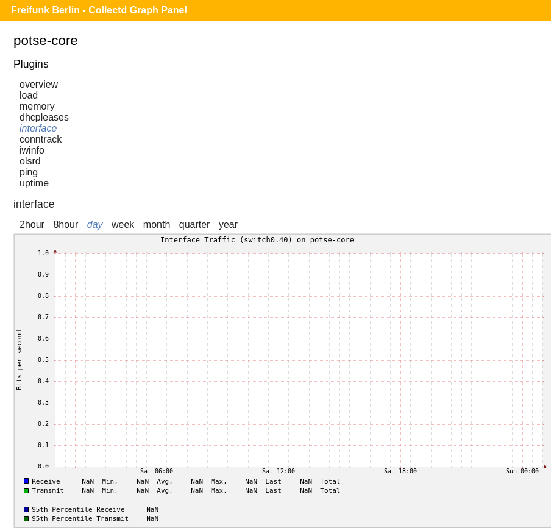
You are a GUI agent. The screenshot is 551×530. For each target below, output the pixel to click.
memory (37, 106)
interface (38, 128)
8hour (65, 224)
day (95, 224)
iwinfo (32, 150)
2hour (32, 224)
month (156, 224)
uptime (34, 183)
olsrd (30, 161)
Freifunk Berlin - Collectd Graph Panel (99, 10)
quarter (194, 224)
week (123, 224)
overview (39, 84)
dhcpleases (44, 117)
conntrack (41, 139)
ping (29, 172)
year (228, 224)
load (29, 95)
